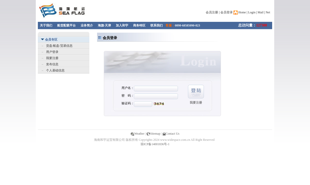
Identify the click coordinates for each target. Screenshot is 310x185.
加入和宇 (122, 25)
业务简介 (87, 25)
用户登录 (52, 52)
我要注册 (52, 58)
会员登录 (226, 12)
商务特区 (139, 25)
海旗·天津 (104, 25)
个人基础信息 (55, 70)
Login (252, 12)
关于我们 (46, 25)
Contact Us (170, 133)
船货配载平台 (66, 25)
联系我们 (156, 25)
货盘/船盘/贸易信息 (59, 46)
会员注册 (212, 12)
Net (268, 12)
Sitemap (153, 133)
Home (240, 12)
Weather (137, 133)
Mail (261, 12)
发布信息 (52, 64)
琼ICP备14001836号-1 (155, 144)
